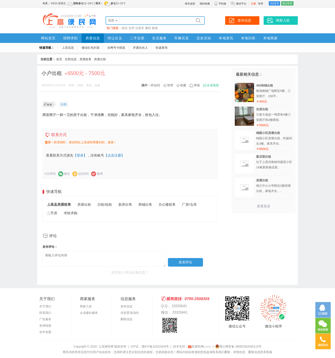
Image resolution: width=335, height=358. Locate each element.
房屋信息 (92, 38)
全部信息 (71, 59)
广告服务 (45, 319)
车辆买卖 (181, 38)
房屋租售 (85, 59)
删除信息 (126, 319)
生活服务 (159, 38)
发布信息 (126, 306)
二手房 (52, 213)
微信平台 (241, 3)
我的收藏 (205, 3)
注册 (253, 3)
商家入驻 (86, 306)
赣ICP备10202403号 (155, 346)
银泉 (155, 28)
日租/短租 (104, 204)
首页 (59, 59)
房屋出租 (100, 59)
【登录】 (80, 155)
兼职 (148, 28)
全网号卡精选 (116, 47)
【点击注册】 (114, 155)
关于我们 (45, 306)
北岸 (131, 28)
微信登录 (287, 3)
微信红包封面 (91, 47)
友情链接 (45, 325)
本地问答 (248, 38)
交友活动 (204, 38)
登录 (260, 3)
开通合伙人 (140, 47)
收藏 (183, 85)
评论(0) (155, 85)
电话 (125, 28)
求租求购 (70, 213)
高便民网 (199, 346)
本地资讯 (226, 38)
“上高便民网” (106, 346)
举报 (197, 85)
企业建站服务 (89, 312)
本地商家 (270, 38)
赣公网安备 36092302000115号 (238, 346)
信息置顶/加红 (129, 312)
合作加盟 (45, 332)
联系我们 (45, 312)
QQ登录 (274, 3)
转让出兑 (115, 38)
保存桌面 (190, 3)
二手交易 (137, 38)
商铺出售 (145, 204)
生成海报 (213, 85)
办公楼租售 (167, 204)
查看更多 (263, 206)
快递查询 (162, 47)
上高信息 (68, 47)
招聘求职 (70, 38)
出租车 (139, 28)
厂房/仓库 (189, 204)
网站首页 (48, 38)
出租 (64, 104)
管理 (170, 85)
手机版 (220, 3)
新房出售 (125, 204)
